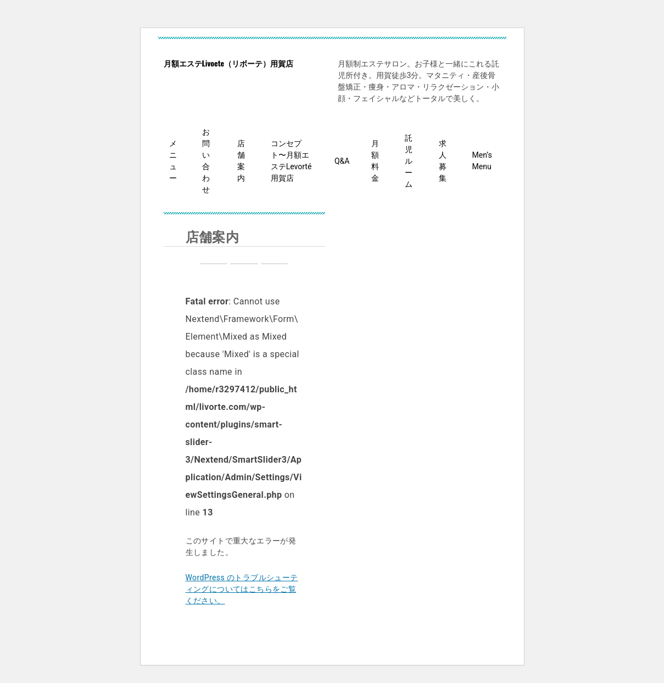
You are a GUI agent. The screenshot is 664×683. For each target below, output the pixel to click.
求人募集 (443, 160)
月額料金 (375, 160)
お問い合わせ (206, 160)
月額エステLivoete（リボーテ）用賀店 (229, 63)
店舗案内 (241, 160)
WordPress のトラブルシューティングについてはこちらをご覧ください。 (242, 589)
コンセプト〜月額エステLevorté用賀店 (291, 160)
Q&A (341, 161)
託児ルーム (408, 161)
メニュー (173, 160)
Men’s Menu (482, 161)
